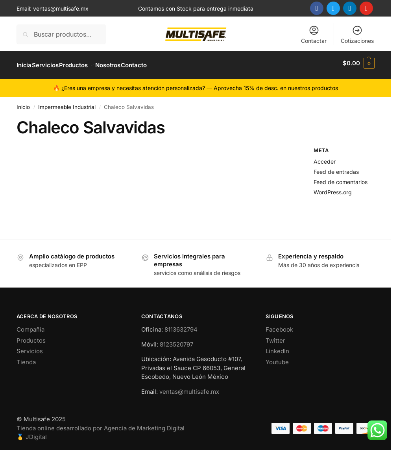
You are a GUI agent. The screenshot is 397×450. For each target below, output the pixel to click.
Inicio (23, 103)
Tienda (26, 357)
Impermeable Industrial (67, 103)
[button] (359, 63)
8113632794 (181, 325)
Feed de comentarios (340, 177)
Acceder (325, 157)
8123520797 (176, 340)
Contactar (314, 34)
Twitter (275, 336)
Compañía (30, 325)
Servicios (30, 347)
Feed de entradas (336, 167)
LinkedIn (277, 347)
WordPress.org (333, 187)
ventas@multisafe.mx (61, 8)
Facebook (279, 325)
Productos (31, 336)
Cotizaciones (357, 34)
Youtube (277, 357)
